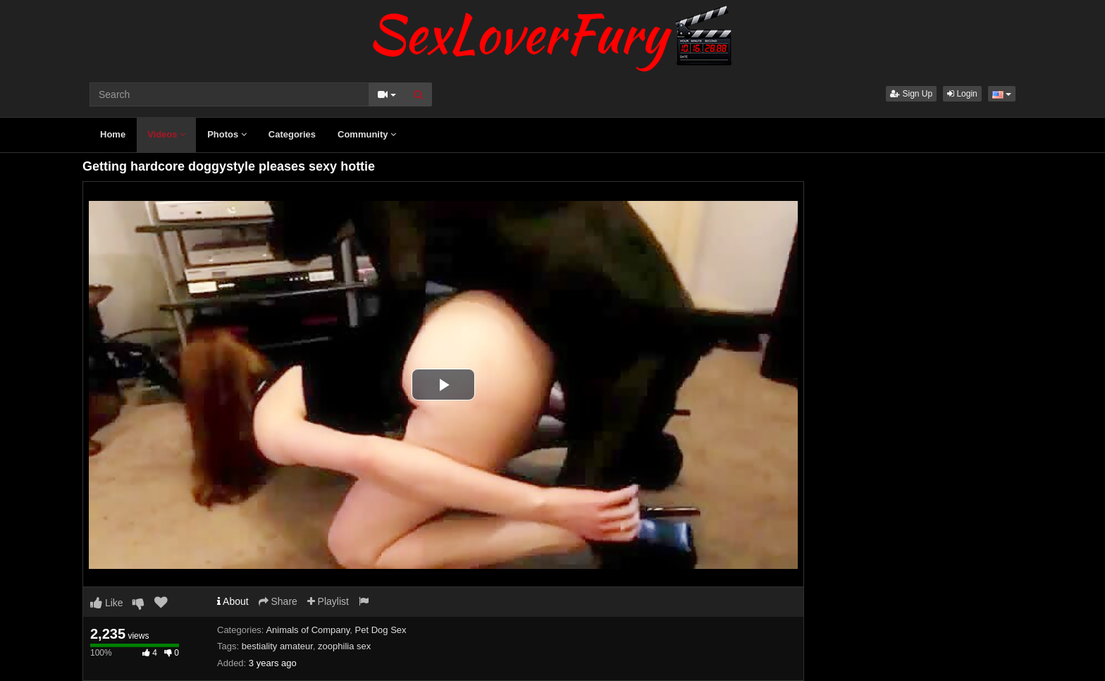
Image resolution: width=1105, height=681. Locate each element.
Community (367, 134)
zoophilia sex (344, 646)
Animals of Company (308, 630)
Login (962, 94)
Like (106, 602)
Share (278, 601)
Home (112, 134)
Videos (166, 134)
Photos (227, 134)
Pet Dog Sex (381, 630)
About (233, 601)
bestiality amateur (277, 646)
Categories (292, 134)
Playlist (328, 601)
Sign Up (911, 94)
